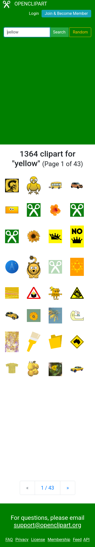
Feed (77, 539)
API (86, 539)
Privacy (22, 539)
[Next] (67, 488)
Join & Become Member (66, 13)
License (38, 539)
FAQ (9, 539)
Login (34, 13)
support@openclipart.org (47, 525)
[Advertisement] (47, 91)
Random (80, 32)
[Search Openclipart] (27, 32)
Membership (59, 539)
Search (59, 32)
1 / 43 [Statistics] (47, 488)
